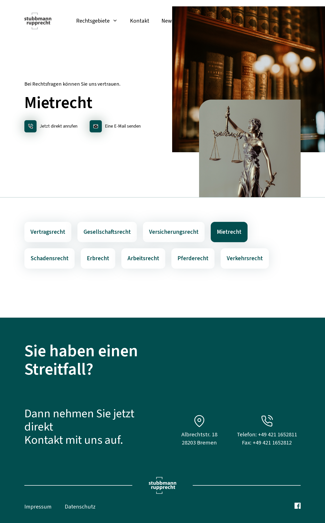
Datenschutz (80, 507)
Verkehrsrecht (245, 258)
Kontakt (139, 21)
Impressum (38, 507)
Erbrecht (98, 258)
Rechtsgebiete (100, 20)
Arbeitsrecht (143, 258)
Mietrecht (229, 232)
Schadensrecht (49, 258)
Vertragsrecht (47, 232)
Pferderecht (192, 258)
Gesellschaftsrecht (107, 232)
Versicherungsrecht (174, 232)
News (167, 21)
